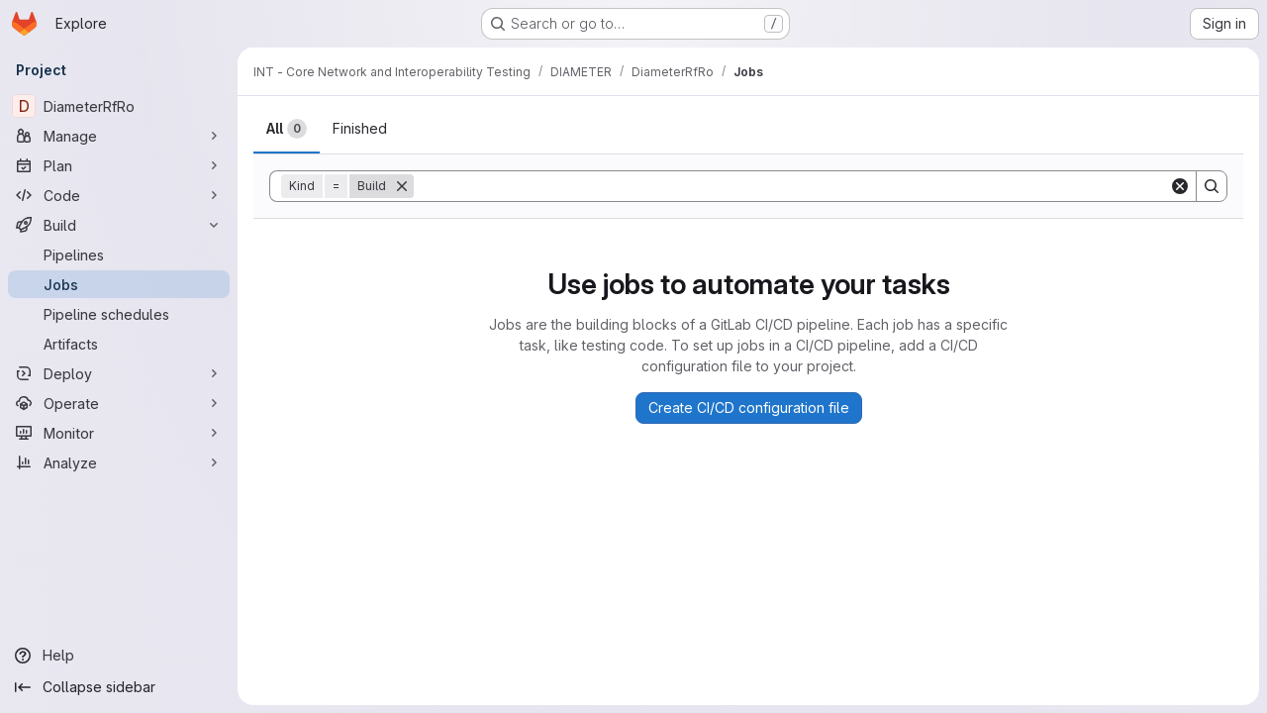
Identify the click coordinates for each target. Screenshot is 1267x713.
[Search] (791, 186)
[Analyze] (119, 462)
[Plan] (119, 165)
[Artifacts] (119, 343)
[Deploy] (119, 373)
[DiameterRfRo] (119, 106)
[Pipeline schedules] (119, 314)
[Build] (119, 225)
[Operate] (119, 403)
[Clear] (1180, 186)
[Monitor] (119, 433)
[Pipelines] (119, 254)
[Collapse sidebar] (119, 687)
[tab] (286, 128)
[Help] (119, 655)
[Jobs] (119, 284)
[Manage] (119, 136)
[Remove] (402, 186)
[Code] (119, 195)
